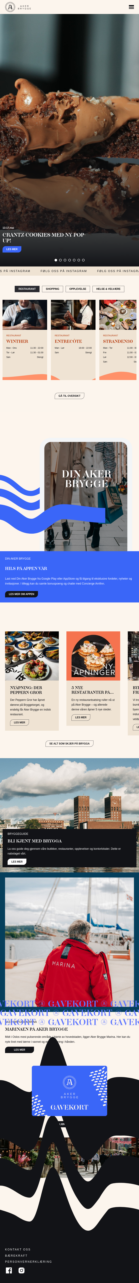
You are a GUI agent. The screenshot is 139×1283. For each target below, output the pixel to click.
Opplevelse (77, 289)
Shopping (52, 289)
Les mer (12, 249)
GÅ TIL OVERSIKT (69, 396)
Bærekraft (16, 1255)
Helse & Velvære (108, 289)
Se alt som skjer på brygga (69, 743)
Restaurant (27, 289)
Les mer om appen (21, 594)
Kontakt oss (18, 1249)
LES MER (19, 722)
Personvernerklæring (28, 1261)
